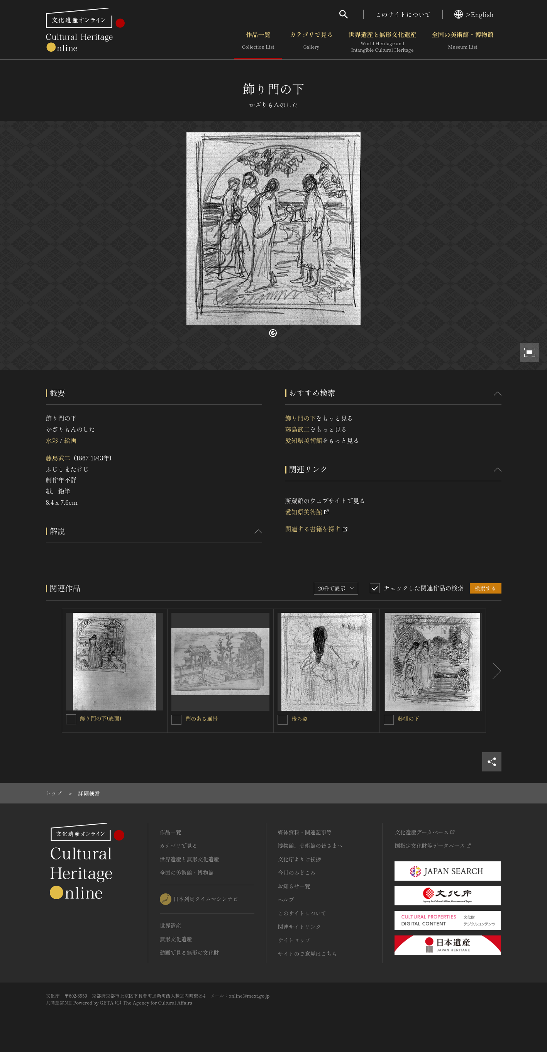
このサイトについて (403, 14)
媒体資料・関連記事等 (305, 832)
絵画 (70, 440)
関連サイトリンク (299, 926)
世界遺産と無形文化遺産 (382, 42)
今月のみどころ (297, 872)
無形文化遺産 (176, 939)
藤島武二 (58, 457)
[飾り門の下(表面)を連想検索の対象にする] (71, 719)
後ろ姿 (299, 718)
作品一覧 (258, 42)
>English (473, 14)
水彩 (52, 440)
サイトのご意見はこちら (307, 953)
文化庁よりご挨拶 (299, 859)
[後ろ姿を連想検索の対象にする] (283, 720)
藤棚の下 (408, 718)
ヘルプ (286, 899)
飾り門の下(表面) (101, 718)
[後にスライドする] (493, 671)
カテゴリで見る (311, 42)
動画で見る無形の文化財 (189, 952)
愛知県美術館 (303, 440)
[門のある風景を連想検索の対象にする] (176, 720)
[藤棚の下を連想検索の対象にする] (389, 720)
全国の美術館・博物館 (462, 42)
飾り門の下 (300, 418)
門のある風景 (201, 718)
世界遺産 (170, 925)
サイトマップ (294, 940)
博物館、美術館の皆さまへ (310, 845)
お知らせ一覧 (294, 886)
